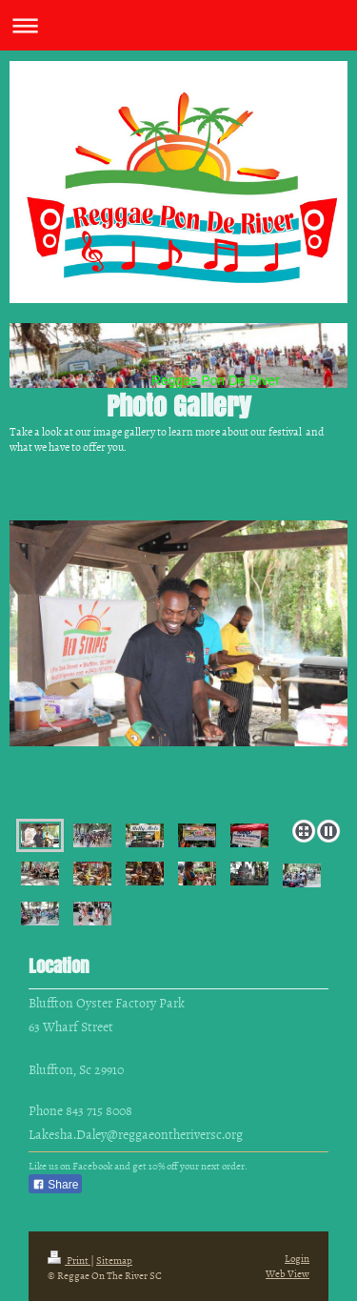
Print (69, 1259)
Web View (287, 1273)
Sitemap (114, 1259)
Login (297, 1258)
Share (55, 1184)
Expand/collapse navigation (178, 25)
